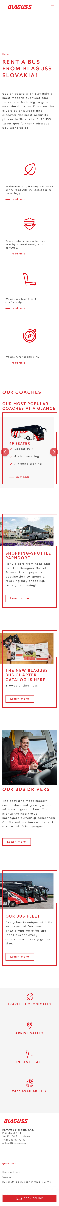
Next (54, 453)
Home (5, 54)
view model (23, 477)
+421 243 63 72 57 (14, 1140)
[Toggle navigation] (52, 7)
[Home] (18, 6)
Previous (5, 453)
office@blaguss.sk (14, 1143)
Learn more (19, 598)
